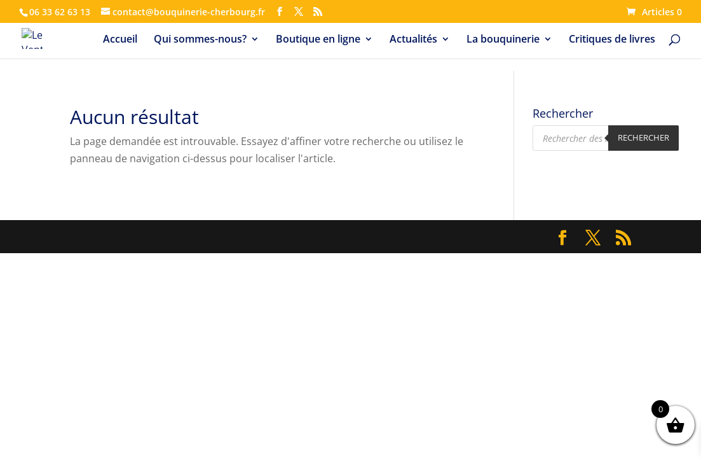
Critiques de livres (612, 40)
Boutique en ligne (318, 40)
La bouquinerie (503, 40)
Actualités (413, 40)
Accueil (120, 40)
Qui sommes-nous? (200, 40)
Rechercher (643, 137)
